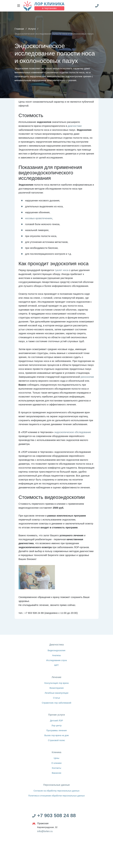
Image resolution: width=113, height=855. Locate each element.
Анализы (56, 655)
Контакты (56, 768)
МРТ (56, 665)
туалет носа (61, 270)
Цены (56, 758)
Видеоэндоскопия (56, 650)
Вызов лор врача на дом (56, 735)
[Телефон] (97, 5)
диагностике (75, 125)
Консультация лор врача (56, 683)
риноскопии (87, 376)
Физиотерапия (56, 688)
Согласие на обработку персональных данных (56, 790)
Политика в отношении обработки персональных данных (56, 795)
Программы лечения (56, 730)
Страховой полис (56, 740)
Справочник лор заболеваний (56, 703)
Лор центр (56, 725)
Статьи (56, 698)
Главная (19, 28)
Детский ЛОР (56, 720)
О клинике (56, 763)
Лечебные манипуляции (56, 693)
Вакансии (57, 773)
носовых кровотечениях (38, 218)
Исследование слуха (56, 660)
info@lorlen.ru (45, 831)
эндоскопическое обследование (72, 432)
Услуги (32, 28)
